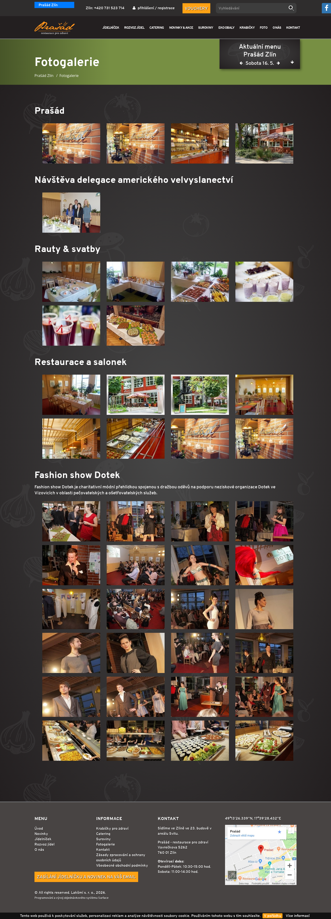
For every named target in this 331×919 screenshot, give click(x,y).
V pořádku (272, 915)
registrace (166, 8)
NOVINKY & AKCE (181, 27)
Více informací (298, 915)
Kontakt (103, 849)
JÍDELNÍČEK (110, 27)
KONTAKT (293, 27)
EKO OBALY (226, 27)
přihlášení (146, 8)
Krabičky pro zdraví (112, 828)
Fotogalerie (105, 844)
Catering (103, 833)
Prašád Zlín (48, 5)
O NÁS (277, 27)
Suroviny (103, 839)
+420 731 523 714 (109, 8)
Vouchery (196, 8)
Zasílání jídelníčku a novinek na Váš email (86, 876)
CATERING (156, 27)
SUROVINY (205, 27)
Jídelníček (42, 839)
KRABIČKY (247, 27)
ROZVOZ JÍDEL (134, 27)
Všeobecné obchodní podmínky (122, 865)
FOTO (263, 27)
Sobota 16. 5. (259, 64)
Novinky (41, 833)
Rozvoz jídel (44, 844)
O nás (39, 849)
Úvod (38, 828)
